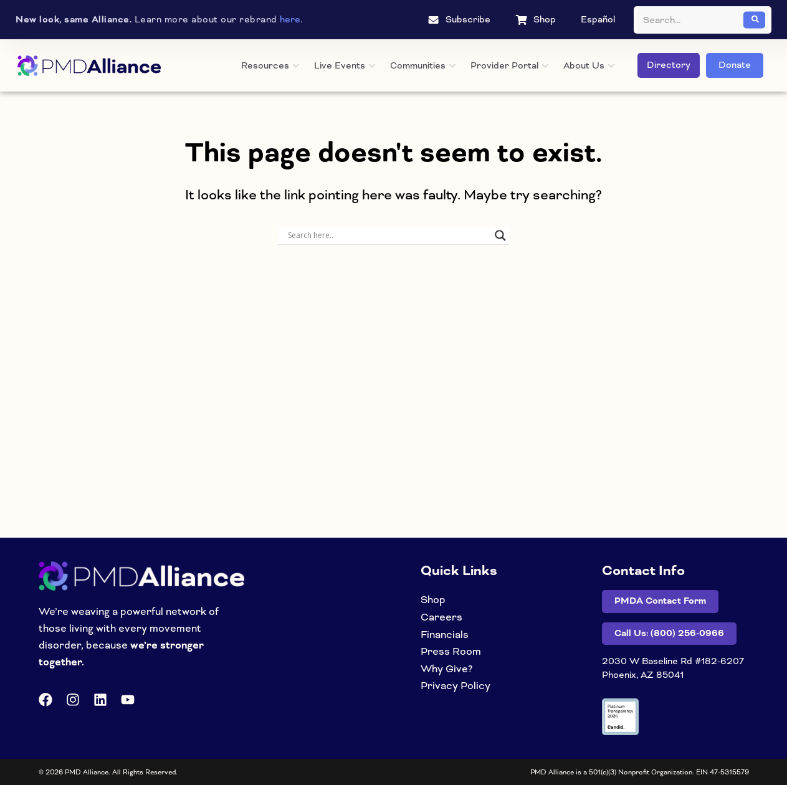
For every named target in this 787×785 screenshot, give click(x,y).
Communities (423, 65)
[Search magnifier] (500, 235)
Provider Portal (509, 65)
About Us (588, 65)
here (290, 19)
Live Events (344, 65)
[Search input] (388, 235)
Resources (270, 65)
